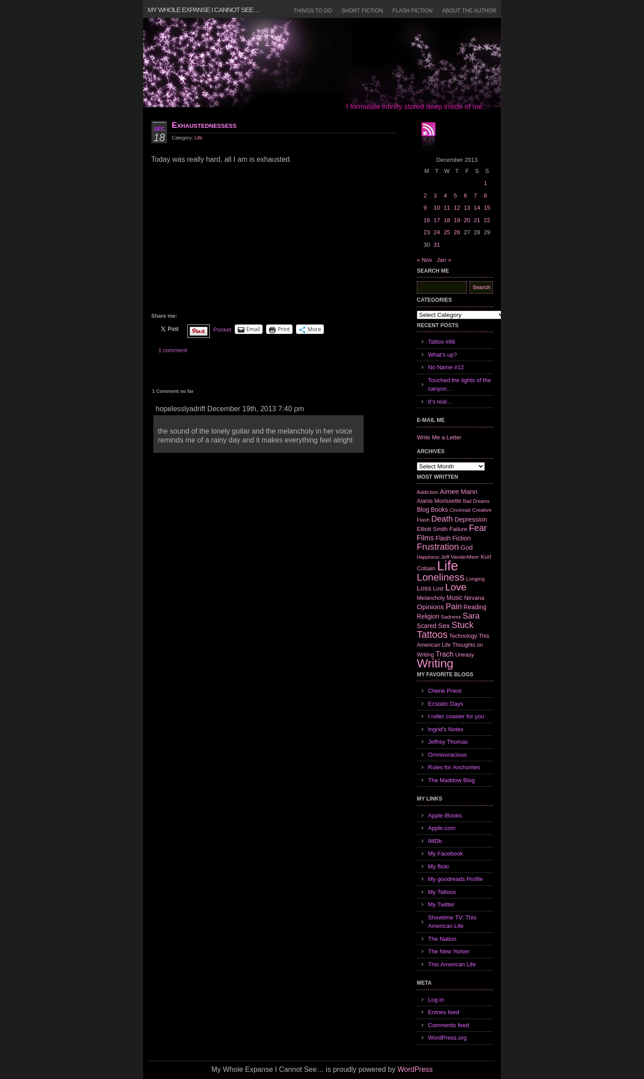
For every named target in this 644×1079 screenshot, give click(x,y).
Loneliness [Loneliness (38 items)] (441, 577)
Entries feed (443, 1012)
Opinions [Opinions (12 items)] (430, 607)
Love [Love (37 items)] (455, 587)
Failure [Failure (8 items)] (458, 529)
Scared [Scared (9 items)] (426, 625)
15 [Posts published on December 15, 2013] (487, 207)
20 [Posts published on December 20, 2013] (467, 220)
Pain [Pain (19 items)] (453, 606)
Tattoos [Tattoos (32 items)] (432, 634)
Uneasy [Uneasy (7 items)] (464, 655)
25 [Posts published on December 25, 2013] (447, 232)
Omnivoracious (447, 754)
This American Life (452, 964)
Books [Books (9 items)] (439, 509)
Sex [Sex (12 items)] (444, 625)
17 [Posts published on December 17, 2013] (436, 220)
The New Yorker (449, 951)
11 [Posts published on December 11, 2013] (447, 207)
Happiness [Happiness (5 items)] (428, 557)
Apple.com (441, 828)
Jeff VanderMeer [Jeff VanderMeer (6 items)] (460, 557)
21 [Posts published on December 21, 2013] (477, 220)
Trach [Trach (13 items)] (444, 654)
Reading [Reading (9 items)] (474, 607)
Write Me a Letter (439, 437)
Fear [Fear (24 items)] (478, 528)
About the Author (469, 11)
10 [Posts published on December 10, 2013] (436, 207)
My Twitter (441, 904)
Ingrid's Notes (445, 729)
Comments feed (448, 1025)
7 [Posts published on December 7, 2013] (475, 195)
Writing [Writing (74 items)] (435, 663)
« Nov (424, 260)
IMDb (435, 841)
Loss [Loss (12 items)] (424, 588)
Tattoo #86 (441, 341)
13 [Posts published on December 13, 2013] (467, 207)
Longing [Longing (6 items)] (475, 579)
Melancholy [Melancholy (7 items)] (431, 598)
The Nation (442, 939)
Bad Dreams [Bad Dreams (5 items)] (476, 501)
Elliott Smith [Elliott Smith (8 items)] (432, 529)
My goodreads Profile (455, 879)
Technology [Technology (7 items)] (463, 636)
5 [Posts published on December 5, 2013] (455, 195)
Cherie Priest (445, 690)
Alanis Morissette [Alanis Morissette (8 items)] (439, 500)
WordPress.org (447, 1037)
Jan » (444, 260)
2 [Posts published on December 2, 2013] (425, 195)
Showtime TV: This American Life (452, 922)
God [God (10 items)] (467, 547)
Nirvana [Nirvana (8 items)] (474, 597)
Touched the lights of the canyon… (459, 384)
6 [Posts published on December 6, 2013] (465, 195)
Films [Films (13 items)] (425, 538)
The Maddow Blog (451, 780)
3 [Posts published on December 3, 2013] (434, 195)
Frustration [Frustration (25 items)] (438, 547)
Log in (436, 999)
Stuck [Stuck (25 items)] (463, 625)
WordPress (415, 1069)
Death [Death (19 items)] (442, 518)
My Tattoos (442, 892)
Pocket (222, 329)
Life (199, 137)
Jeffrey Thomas (448, 741)
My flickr (438, 866)
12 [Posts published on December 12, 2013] (456, 207)
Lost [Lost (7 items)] (438, 589)
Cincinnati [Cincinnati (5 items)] (459, 510)
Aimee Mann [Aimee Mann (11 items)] (459, 491)
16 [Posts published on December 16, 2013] (427, 220)
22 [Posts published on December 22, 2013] (487, 220)
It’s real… (440, 401)
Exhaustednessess (204, 125)
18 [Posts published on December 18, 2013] (447, 220)
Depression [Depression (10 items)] (470, 519)
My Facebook (445, 853)
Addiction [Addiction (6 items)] (427, 492)
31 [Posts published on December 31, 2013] (436, 244)
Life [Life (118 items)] (447, 565)
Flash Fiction (412, 11)
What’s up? (442, 354)
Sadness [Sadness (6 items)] (451, 617)
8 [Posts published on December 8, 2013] (485, 195)
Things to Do (312, 11)
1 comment (172, 350)
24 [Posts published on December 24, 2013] (436, 232)
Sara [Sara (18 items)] (471, 615)
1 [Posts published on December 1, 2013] (485, 183)
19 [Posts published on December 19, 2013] (456, 220)
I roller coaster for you (456, 716)
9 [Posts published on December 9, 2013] (425, 207)
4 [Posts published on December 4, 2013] (445, 195)
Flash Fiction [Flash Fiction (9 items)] (453, 538)
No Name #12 (446, 367)
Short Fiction (362, 11)
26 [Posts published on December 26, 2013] (456, 232)
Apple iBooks (445, 815)
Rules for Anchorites (454, 767)
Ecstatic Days (445, 703)
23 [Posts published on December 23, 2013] (427, 232)
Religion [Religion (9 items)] (428, 616)
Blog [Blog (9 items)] (423, 509)
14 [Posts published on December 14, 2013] (477, 207)
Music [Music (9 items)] (454, 597)
